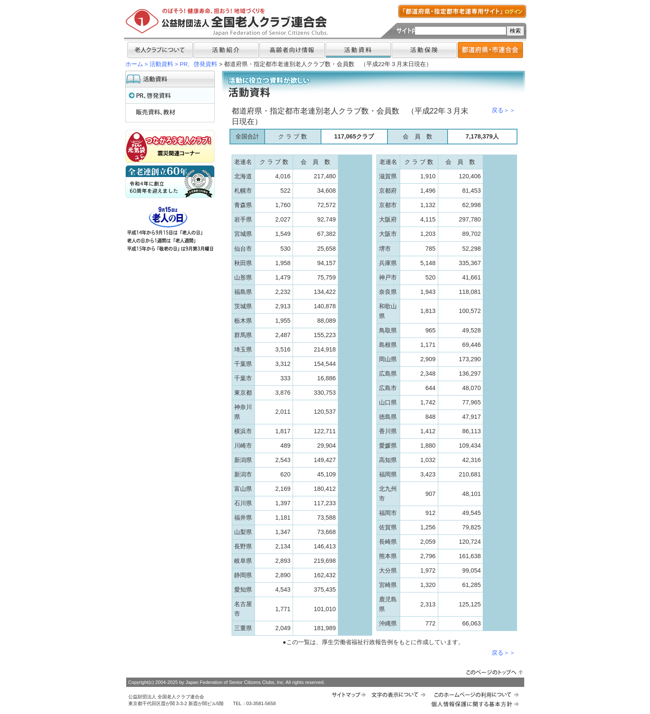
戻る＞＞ (503, 110)
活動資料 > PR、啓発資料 (183, 64)
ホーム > (136, 64)
